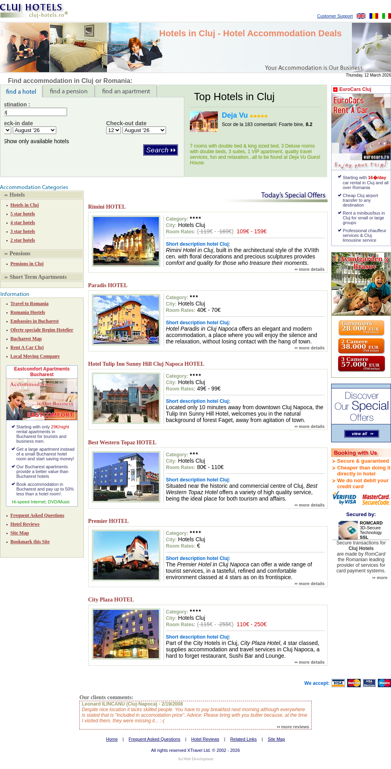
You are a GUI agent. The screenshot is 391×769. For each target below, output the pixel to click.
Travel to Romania (29, 303)
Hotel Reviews (24, 524)
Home (112, 739)
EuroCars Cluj (355, 89)
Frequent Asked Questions (37, 515)
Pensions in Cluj (26, 263)
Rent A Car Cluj (26, 347)
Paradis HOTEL (108, 285)
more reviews (293, 726)
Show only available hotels (36, 141)
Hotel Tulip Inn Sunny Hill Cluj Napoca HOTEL (146, 364)
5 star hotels (22, 214)
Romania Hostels (27, 312)
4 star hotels (22, 222)
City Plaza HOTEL (111, 600)
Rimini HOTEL (107, 207)
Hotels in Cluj (24, 205)
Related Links (243, 739)
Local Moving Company (35, 356)
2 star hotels (22, 240)
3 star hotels (22, 231)
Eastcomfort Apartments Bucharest (42, 371)
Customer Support (335, 16)
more (380, 577)
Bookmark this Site (30, 541)
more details (310, 269)
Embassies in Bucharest (34, 321)
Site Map (19, 533)
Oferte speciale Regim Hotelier (41, 330)
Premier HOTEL (108, 521)
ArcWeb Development (195, 759)
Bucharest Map (26, 338)
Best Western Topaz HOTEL (122, 443)
